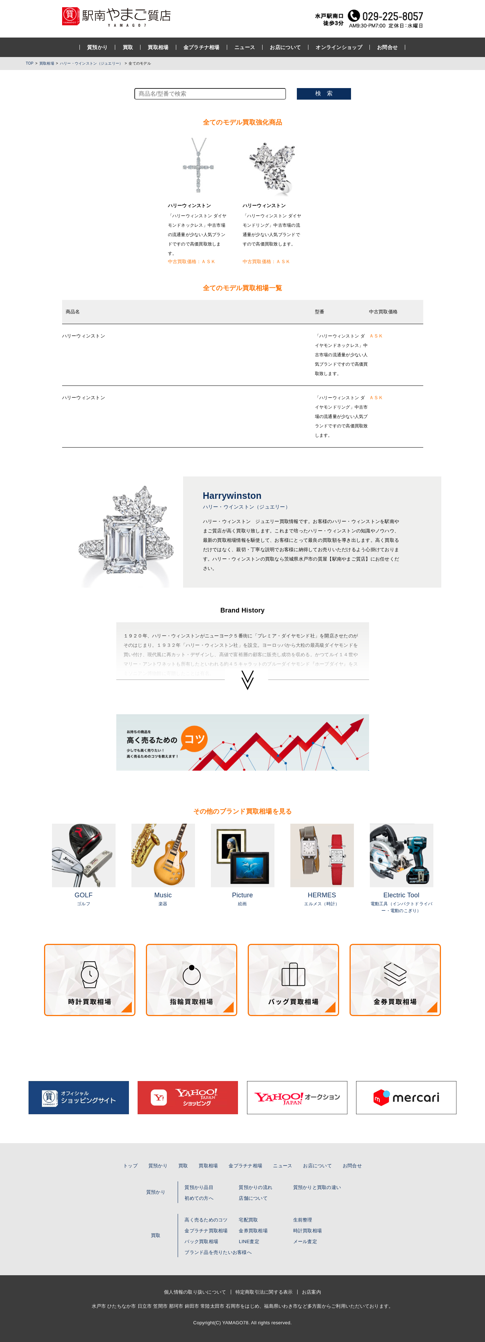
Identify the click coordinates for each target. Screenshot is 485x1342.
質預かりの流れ (255, 1187)
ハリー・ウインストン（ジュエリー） (91, 63)
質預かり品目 (199, 1187)
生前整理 (302, 1220)
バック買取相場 (201, 1241)
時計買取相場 (307, 1230)
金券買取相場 (253, 1230)
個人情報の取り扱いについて (195, 1292)
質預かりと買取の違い (317, 1187)
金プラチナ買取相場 (206, 1230)
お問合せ (387, 47)
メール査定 (305, 1241)
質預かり (97, 47)
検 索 (324, 93)
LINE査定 (249, 1241)
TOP (30, 63)
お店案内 (311, 1292)
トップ (130, 1165)
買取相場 (158, 47)
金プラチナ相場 (201, 47)
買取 (128, 47)
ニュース (244, 47)
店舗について (253, 1198)
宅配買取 (248, 1220)
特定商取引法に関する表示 (264, 1292)
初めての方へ (199, 1198)
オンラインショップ (339, 47)
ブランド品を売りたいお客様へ (218, 1252)
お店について (285, 47)
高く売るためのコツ (206, 1220)
